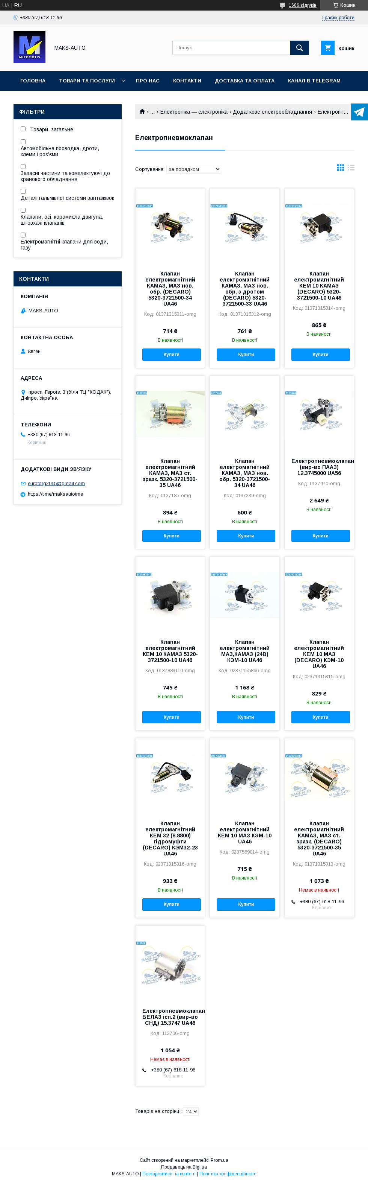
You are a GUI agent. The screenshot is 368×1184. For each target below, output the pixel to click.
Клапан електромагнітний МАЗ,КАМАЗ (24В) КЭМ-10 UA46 (245, 651)
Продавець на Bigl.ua (184, 1167)
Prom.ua (219, 1160)
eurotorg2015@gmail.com (56, 483)
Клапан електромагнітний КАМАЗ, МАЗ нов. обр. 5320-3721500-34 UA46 (244, 473)
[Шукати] (299, 48)
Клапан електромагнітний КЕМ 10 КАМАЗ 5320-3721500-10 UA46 (170, 651)
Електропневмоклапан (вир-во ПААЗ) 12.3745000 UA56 (319, 467)
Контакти (187, 81)
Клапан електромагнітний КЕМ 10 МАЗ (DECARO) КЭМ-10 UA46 (319, 654)
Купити (171, 354)
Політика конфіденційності (227, 1173)
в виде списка (351, 169)
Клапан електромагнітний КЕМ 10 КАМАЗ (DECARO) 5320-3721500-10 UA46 (319, 286)
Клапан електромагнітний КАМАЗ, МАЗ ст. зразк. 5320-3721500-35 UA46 (170, 473)
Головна (32, 81)
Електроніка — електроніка (194, 112)
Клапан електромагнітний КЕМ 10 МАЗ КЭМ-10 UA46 (244, 832)
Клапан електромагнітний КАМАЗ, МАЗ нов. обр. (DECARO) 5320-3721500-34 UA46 (170, 289)
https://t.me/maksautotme (55, 494)
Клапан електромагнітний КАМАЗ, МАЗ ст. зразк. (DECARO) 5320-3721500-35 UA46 (319, 838)
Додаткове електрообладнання (272, 112)
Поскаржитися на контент (169, 1173)
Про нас (148, 81)
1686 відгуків (303, 5)
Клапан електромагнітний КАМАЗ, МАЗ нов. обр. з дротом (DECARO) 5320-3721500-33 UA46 (245, 289)
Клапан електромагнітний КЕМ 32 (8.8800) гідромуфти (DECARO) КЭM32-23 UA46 (170, 838)
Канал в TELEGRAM (314, 81)
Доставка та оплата (244, 81)
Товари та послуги (87, 81)
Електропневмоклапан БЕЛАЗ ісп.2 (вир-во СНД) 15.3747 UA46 (170, 1017)
